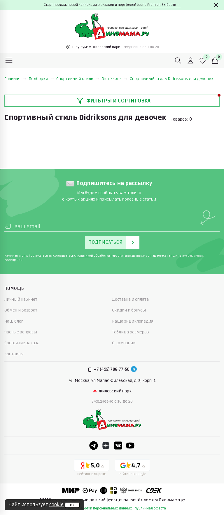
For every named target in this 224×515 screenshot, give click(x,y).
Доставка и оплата (130, 299)
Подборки (41, 78)
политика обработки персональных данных (95, 508)
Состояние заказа (21, 342)
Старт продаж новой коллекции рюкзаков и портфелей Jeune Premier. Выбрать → (112, 5)
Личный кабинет (20, 299)
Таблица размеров (130, 332)
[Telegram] (134, 369)
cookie (56, 505)
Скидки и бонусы (129, 310)
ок (72, 505)
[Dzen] (106, 445)
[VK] (118, 445)
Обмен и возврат (20, 310)
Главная (15, 78)
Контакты (14, 354)
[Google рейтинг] (132, 468)
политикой (84, 256)
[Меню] (9, 60)
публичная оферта (150, 508)
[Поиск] (178, 60)
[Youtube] (130, 445)
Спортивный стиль (77, 78)
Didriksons (114, 78)
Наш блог (13, 321)
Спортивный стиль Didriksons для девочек (172, 78)
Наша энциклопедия (132, 321)
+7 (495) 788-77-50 (112, 369)
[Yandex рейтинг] (91, 468)
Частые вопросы (20, 332)
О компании (124, 342)
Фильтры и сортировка (113, 100)
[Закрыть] (216, 4)
